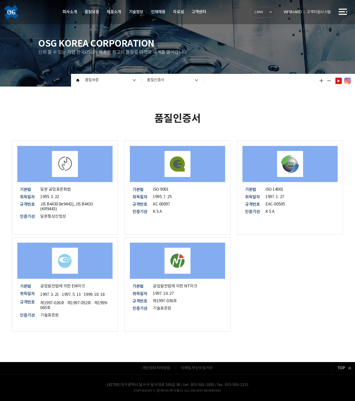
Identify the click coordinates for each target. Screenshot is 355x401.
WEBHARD (293, 12)
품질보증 (92, 80)
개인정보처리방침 (156, 368)
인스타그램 (347, 81)
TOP (341, 368)
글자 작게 (329, 81)
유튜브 (338, 81)
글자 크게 (321, 81)
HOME (78, 80)
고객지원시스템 (319, 12)
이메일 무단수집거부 (196, 368)
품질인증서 (155, 80)
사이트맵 (342, 11)
